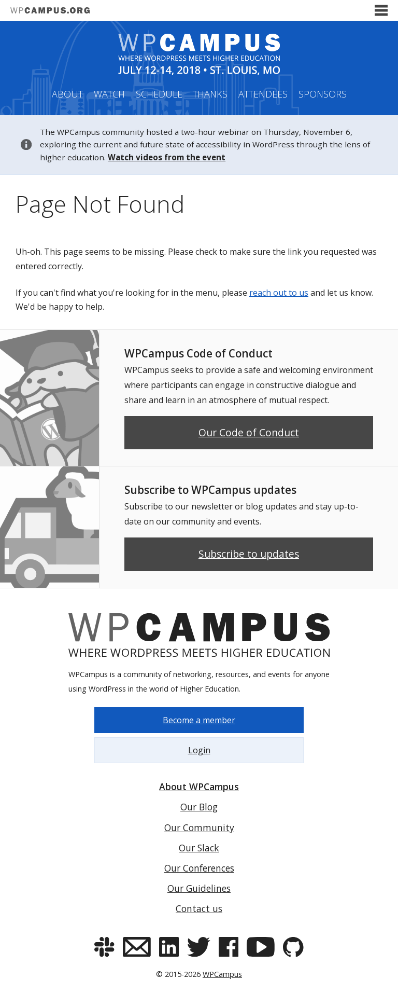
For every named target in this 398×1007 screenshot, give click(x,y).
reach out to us (278, 292)
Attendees (263, 94)
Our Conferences (199, 868)
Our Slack (199, 848)
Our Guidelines (199, 888)
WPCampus (222, 974)
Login (199, 750)
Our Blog (199, 807)
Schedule (159, 94)
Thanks (210, 94)
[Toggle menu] (381, 10)
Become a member (199, 720)
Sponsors (322, 94)
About (67, 94)
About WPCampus (199, 786)
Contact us (199, 908)
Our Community (199, 827)
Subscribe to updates (248, 554)
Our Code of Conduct (248, 432)
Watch (109, 94)
